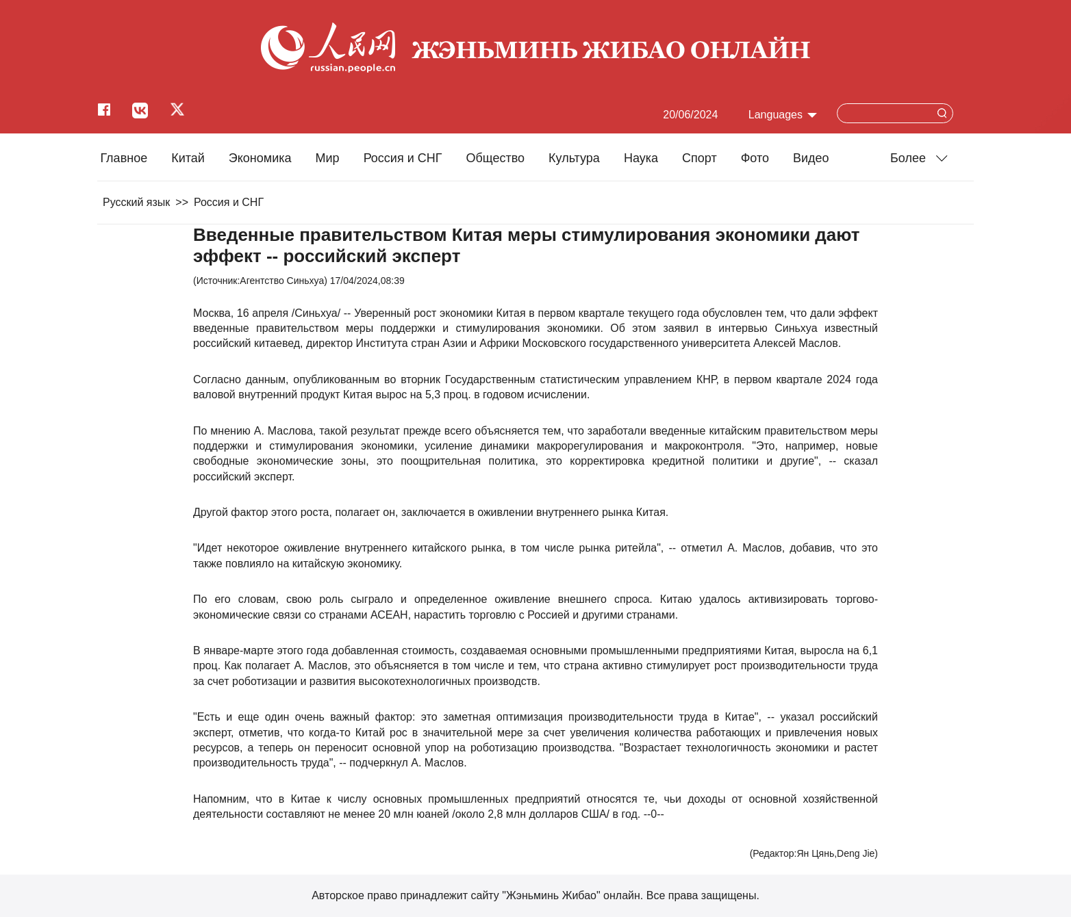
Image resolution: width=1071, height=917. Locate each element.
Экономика (260, 158)
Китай (188, 158)
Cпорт (699, 158)
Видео (811, 158)
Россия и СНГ (403, 158)
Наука (641, 158)
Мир (328, 158)
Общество (495, 158)
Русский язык (136, 202)
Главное (123, 158)
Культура (574, 158)
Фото (755, 158)
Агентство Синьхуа (282, 280)
